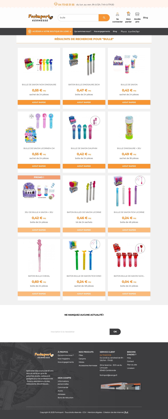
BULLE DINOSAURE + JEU (129, 148)
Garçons (82, 359)
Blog (145, 17)
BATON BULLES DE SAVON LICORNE (84, 212)
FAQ (129, 358)
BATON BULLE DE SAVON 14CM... (129, 276)
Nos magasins (64, 359)
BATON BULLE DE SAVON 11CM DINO (84, 276)
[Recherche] (84, 17)
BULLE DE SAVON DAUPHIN (84, 148)
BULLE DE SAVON (129, 84)
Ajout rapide (39, 102)
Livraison (131, 368)
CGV (84, 412)
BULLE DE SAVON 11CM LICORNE (129, 212)
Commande (63, 387)
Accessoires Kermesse (88, 366)
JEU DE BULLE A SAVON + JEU (39, 212)
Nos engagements (66, 362)
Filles (81, 355)
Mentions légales (95, 412)
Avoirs (60, 391)
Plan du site (132, 365)
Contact (130, 361)
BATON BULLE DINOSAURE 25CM (84, 84)
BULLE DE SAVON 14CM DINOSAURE (39, 84)
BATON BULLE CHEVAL (39, 276)
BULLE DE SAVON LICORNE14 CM (38, 148)
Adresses (61, 394)
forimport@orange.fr (108, 375)
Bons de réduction (65, 398)
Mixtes (81, 362)
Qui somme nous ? (66, 355)
